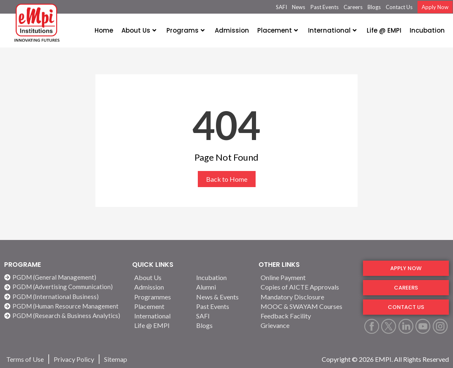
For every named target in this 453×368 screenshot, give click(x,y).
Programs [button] (185, 30)
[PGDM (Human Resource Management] (64, 306)
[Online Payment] (307, 277)
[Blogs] (222, 325)
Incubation (427, 30)
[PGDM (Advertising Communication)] (64, 287)
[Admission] (160, 287)
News (298, 7)
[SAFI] (222, 316)
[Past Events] (222, 306)
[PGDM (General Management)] (64, 277)
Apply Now (435, 7)
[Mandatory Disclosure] (307, 297)
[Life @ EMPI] (160, 325)
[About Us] (160, 277)
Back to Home (226, 179)
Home (104, 30)
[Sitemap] (115, 359)
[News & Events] (222, 297)
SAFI (281, 7)
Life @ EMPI (384, 30)
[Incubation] (222, 277)
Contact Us (399, 7)
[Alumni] (222, 287)
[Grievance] (307, 325)
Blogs (374, 7)
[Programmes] (160, 297)
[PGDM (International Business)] (64, 297)
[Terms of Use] (25, 359)
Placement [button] (277, 30)
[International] (160, 316)
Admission (232, 30)
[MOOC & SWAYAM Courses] (307, 306)
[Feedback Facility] (307, 316)
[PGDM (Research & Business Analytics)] (64, 316)
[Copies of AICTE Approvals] (307, 287)
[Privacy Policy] (74, 359)
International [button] (332, 30)
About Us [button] (138, 30)
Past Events (325, 7)
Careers (353, 7)
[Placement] (160, 306)
